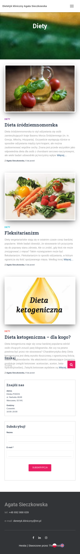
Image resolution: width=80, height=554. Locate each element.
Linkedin (40, 538)
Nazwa (9, 432)
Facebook (33, 538)
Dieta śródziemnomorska (31, 125)
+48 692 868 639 (19, 512)
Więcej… (62, 155)
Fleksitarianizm (22, 233)
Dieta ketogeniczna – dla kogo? (38, 337)
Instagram (46, 538)
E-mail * (10, 447)
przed (30, 161)
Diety (7, 119)
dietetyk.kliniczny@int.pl (27, 520)
